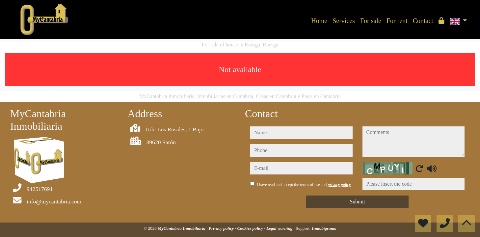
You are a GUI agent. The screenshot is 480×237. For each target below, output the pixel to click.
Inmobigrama (324, 228)
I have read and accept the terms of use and (304, 184)
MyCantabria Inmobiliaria (182, 228)
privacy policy (339, 184)
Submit (357, 201)
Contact (423, 20)
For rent (397, 20)
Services (344, 20)
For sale (370, 20)
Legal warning (280, 228)
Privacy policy (222, 228)
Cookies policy (250, 228)
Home (319, 20)
